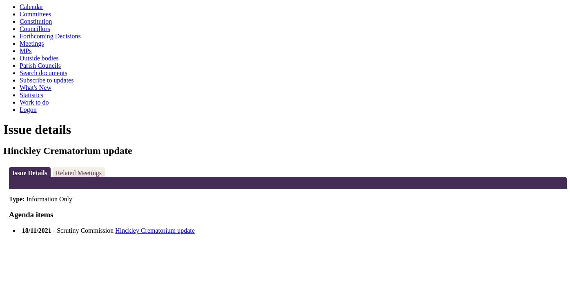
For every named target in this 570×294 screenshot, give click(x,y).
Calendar (31, 6)
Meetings (32, 43)
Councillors (35, 28)
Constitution (36, 21)
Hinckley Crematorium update (155, 230)
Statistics (31, 94)
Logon (28, 109)
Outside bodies (39, 58)
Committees (35, 14)
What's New (35, 87)
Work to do (34, 102)
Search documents (43, 72)
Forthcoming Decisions (50, 36)
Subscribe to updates (46, 80)
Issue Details (29, 172)
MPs (25, 50)
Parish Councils (40, 65)
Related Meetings (79, 172)
